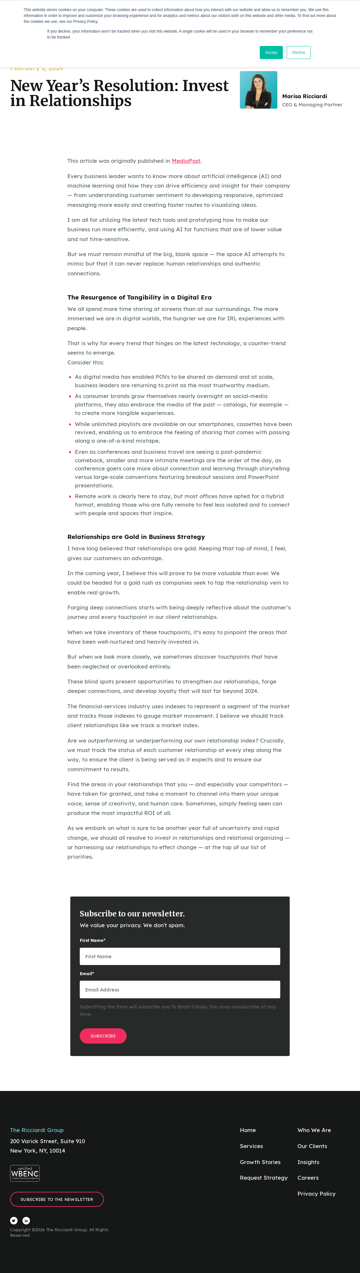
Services (251, 1146)
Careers (308, 1177)
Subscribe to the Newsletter (57, 1199)
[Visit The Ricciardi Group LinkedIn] (26, 1220)
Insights (308, 1161)
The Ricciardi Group (37, 1130)
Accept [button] (271, 52)
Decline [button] (298, 52)
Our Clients (312, 1146)
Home (248, 1130)
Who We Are (314, 1130)
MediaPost (186, 160)
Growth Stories (260, 1161)
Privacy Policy (317, 1193)
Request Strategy (264, 1177)
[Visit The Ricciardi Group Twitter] (14, 1220)
